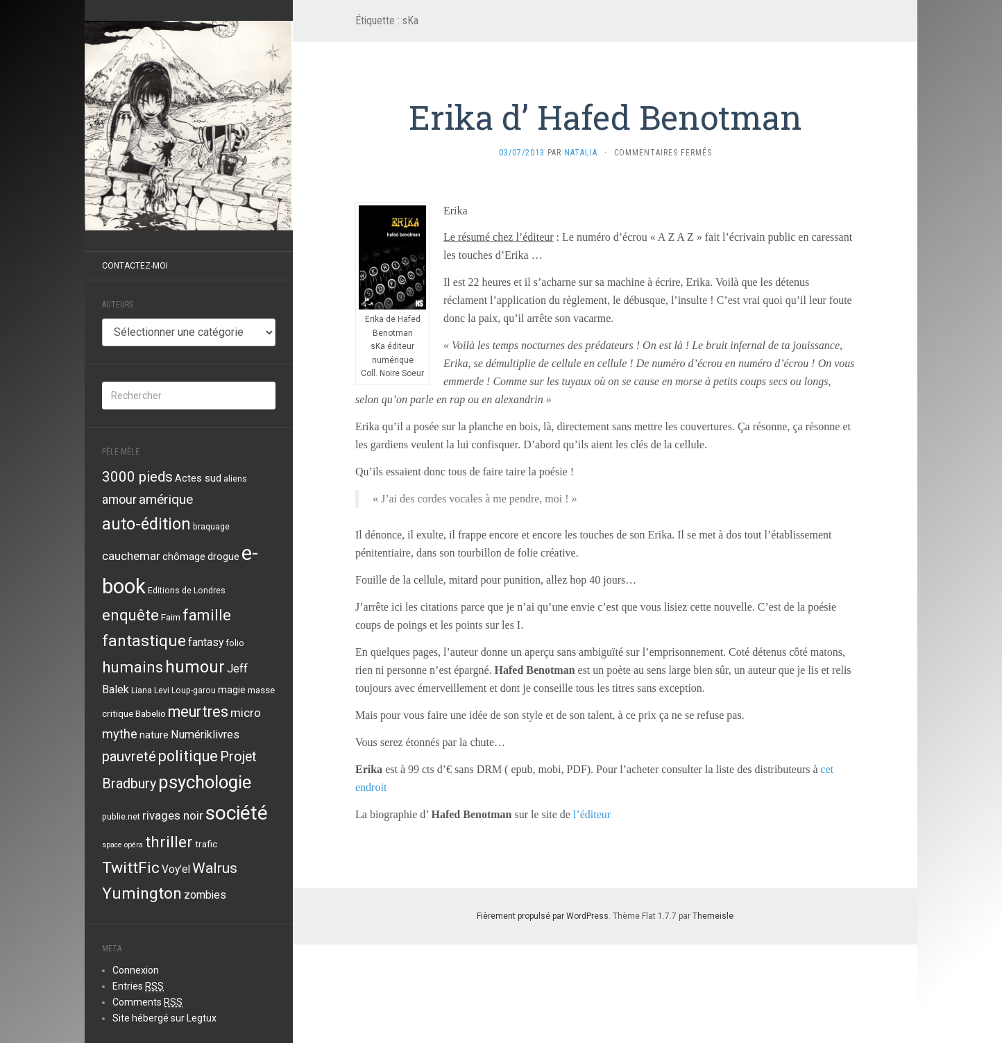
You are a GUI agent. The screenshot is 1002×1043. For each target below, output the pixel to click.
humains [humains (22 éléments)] (132, 667)
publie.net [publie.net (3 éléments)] (121, 817)
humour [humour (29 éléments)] (195, 667)
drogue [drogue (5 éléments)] (223, 556)
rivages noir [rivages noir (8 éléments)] (172, 815)
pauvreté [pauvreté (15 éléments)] (129, 756)
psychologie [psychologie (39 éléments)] (204, 782)
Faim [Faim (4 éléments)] (170, 616)
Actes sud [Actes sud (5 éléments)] (198, 478)
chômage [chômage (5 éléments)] (183, 556)
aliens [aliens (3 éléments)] (235, 479)
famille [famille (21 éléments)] (206, 615)
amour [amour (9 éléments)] (119, 500)
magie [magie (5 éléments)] (232, 690)
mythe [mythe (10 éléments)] (119, 734)
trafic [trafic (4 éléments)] (206, 843)
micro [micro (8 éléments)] (245, 713)
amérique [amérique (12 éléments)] (166, 499)
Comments (147, 1002)
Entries (138, 986)
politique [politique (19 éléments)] (188, 756)
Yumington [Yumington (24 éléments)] (142, 893)
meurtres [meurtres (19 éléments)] (198, 711)
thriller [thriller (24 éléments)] (169, 842)
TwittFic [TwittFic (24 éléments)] (131, 867)
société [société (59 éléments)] (236, 813)
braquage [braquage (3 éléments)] (211, 527)
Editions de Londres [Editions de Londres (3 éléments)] (187, 590)
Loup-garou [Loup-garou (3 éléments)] (193, 690)
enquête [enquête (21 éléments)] (130, 615)
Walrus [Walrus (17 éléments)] (214, 867)
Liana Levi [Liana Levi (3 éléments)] (150, 690)
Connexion (135, 970)
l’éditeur (592, 814)
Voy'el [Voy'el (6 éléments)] (176, 869)
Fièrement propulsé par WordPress (543, 916)
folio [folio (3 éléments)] (235, 643)
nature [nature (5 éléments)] (154, 735)
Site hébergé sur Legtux (164, 1018)
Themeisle (713, 916)
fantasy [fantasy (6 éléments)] (205, 642)
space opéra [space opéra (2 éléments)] (122, 844)
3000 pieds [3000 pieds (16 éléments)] (137, 476)
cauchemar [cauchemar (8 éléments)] (131, 556)
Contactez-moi (135, 266)
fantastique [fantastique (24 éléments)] (144, 640)
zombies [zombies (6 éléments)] (205, 895)
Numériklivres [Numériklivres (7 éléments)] (205, 734)
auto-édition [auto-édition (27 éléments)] (146, 524)
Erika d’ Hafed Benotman (605, 117)
